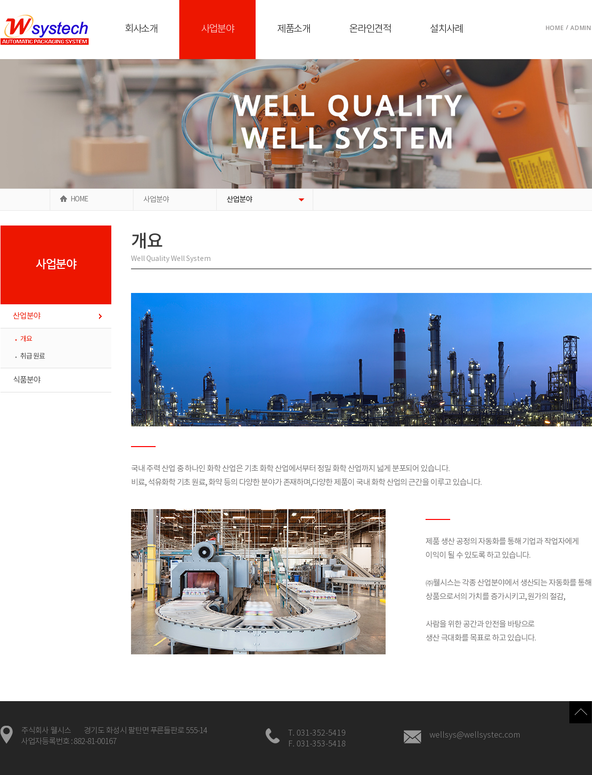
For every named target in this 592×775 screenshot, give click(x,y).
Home (555, 28)
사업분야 (217, 29)
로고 (44, 30)
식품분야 (26, 380)
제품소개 (294, 29)
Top (580, 712)
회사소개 (141, 29)
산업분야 (239, 199)
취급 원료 (32, 356)
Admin (581, 28)
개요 (26, 339)
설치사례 (446, 29)
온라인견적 (370, 29)
